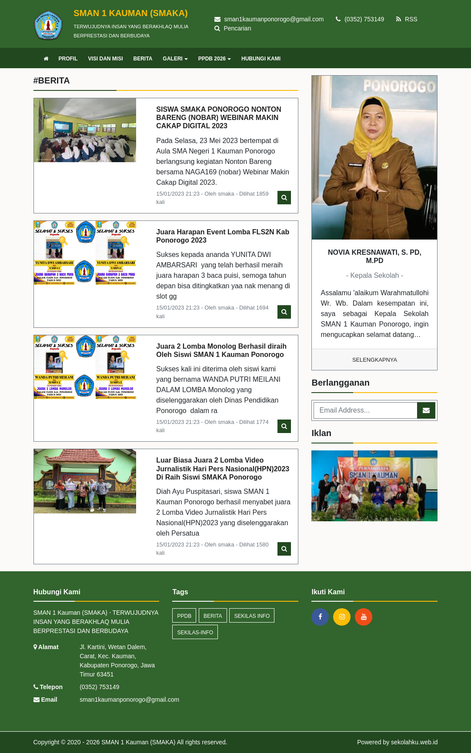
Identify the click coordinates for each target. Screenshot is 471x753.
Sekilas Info (252, 616)
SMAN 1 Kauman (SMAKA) (137, 742)
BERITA (143, 59)
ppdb (184, 616)
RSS (407, 19)
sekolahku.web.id (414, 742)
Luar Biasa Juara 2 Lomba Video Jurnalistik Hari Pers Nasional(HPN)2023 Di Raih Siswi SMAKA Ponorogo (222, 468)
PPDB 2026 (214, 59)
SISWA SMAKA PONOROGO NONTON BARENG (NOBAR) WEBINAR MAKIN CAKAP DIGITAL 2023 (218, 118)
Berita (213, 616)
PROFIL (68, 59)
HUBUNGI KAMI (261, 59)
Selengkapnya (374, 360)
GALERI (175, 59)
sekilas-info (195, 633)
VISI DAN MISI (105, 59)
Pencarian (232, 28)
